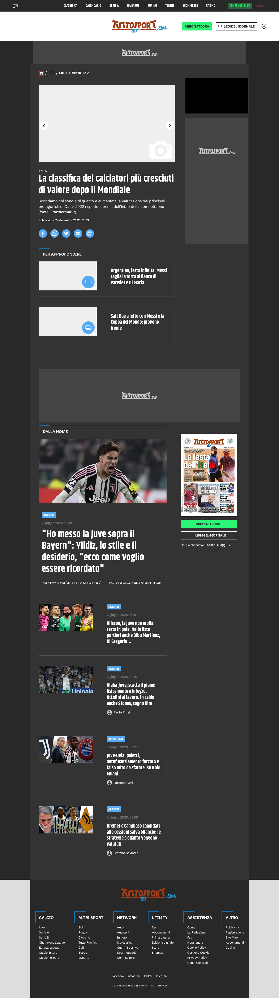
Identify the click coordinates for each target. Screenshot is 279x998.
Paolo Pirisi (122, 712)
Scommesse (190, 6)
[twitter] (66, 233)
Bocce (82, 952)
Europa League (49, 947)
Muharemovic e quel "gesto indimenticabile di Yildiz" (72, 582)
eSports (83, 958)
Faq (189, 937)
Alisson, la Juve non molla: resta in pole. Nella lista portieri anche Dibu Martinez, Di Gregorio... (133, 633)
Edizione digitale (163, 942)
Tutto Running (87, 942)
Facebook (117, 976)
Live (262, 5)
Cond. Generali (197, 963)
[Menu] (15, 6)
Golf (81, 947)
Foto (51, 73)
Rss (154, 927)
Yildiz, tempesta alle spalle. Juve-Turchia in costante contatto (141, 582)
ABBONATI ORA (197, 26)
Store (155, 947)
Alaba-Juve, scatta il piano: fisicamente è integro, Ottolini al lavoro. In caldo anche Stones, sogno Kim (131, 694)
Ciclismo (84, 937)
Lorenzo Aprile (125, 783)
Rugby (82, 932)
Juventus (133, 6)
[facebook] (43, 233)
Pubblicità (232, 927)
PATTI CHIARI (115, 739)
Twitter (148, 976)
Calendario (93, 6)
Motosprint (124, 942)
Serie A (114, 6)
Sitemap (157, 952)
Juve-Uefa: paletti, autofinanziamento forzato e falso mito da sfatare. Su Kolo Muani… (133, 765)
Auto (120, 927)
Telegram (161, 976)
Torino (152, 6)
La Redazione (196, 932)
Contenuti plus (239, 6)
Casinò (210, 6)
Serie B (44, 937)
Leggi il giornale (239, 26)
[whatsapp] (54, 233)
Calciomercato (49, 958)
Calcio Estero (48, 952)
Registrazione (235, 932)
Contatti (192, 927)
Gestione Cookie (198, 952)
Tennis (169, 6)
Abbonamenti (161, 932)
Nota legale (195, 942)
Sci (80, 927)
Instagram (134, 976)
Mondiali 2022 (81, 73)
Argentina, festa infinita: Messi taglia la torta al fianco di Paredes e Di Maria (139, 277)
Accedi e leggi (219, 545)
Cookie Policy (196, 947)
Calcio (63, 73)
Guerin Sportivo (127, 947)
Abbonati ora (208, 523)
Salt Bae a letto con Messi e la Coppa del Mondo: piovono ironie (137, 322)
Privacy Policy (197, 958)
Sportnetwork (126, 952)
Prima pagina (161, 937)
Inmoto (122, 937)
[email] (78, 233)
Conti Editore (126, 958)
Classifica (70, 6)
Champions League (52, 942)
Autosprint (124, 932)
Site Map (232, 937)
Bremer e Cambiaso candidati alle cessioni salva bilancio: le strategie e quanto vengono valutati (134, 835)
